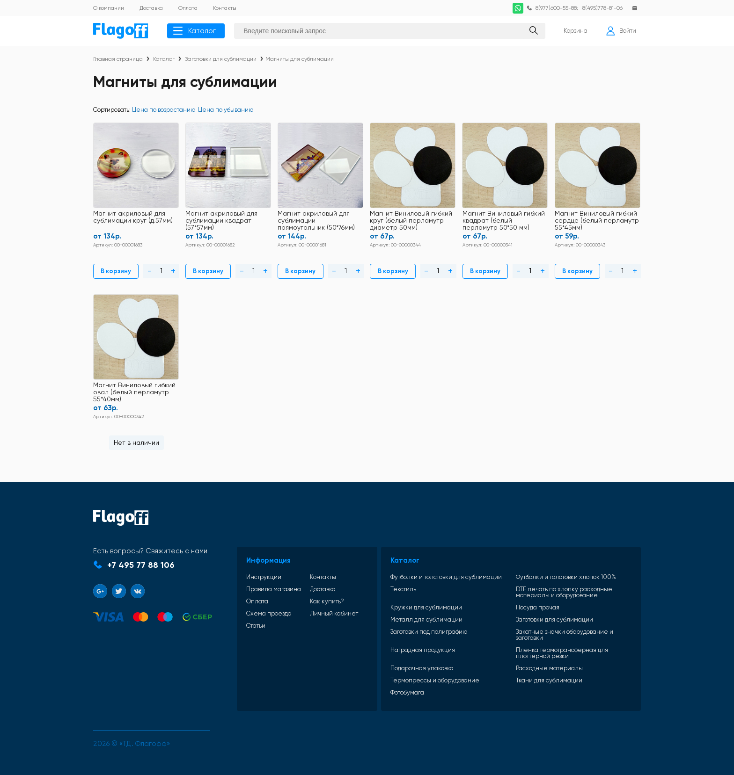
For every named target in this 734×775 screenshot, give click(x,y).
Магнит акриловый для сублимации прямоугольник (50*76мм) (316, 220)
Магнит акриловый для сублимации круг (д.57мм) (133, 217)
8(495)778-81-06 (602, 8)
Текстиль (405, 589)
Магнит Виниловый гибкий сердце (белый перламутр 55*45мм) (597, 220)
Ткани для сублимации (550, 680)
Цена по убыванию (225, 109)
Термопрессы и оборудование (437, 680)
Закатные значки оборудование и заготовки (565, 634)
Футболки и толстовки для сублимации (448, 576)
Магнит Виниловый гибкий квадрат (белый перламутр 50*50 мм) (504, 220)
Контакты (322, 576)
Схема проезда (270, 613)
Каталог (194, 31)
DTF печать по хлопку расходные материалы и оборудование (565, 592)
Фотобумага (409, 692)
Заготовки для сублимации (221, 59)
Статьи (257, 625)
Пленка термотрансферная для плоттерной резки (563, 652)
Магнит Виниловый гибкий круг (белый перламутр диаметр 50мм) (411, 220)
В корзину (116, 271)
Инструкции (265, 576)
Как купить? (326, 601)
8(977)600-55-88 (555, 8)
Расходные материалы (550, 668)
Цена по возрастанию (163, 109)
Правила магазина (275, 589)
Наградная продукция (425, 649)
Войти (621, 31)
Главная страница (118, 59)
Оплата (259, 601)
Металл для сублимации (429, 619)
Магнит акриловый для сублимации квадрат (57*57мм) (221, 220)
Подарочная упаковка (424, 668)
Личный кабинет (333, 613)
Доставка (322, 589)
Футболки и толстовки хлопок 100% (567, 576)
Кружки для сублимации (428, 607)
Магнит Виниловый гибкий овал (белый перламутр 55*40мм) (134, 391)
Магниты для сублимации (299, 59)
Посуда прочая (538, 607)
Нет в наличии (136, 442)
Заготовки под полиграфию (431, 631)
